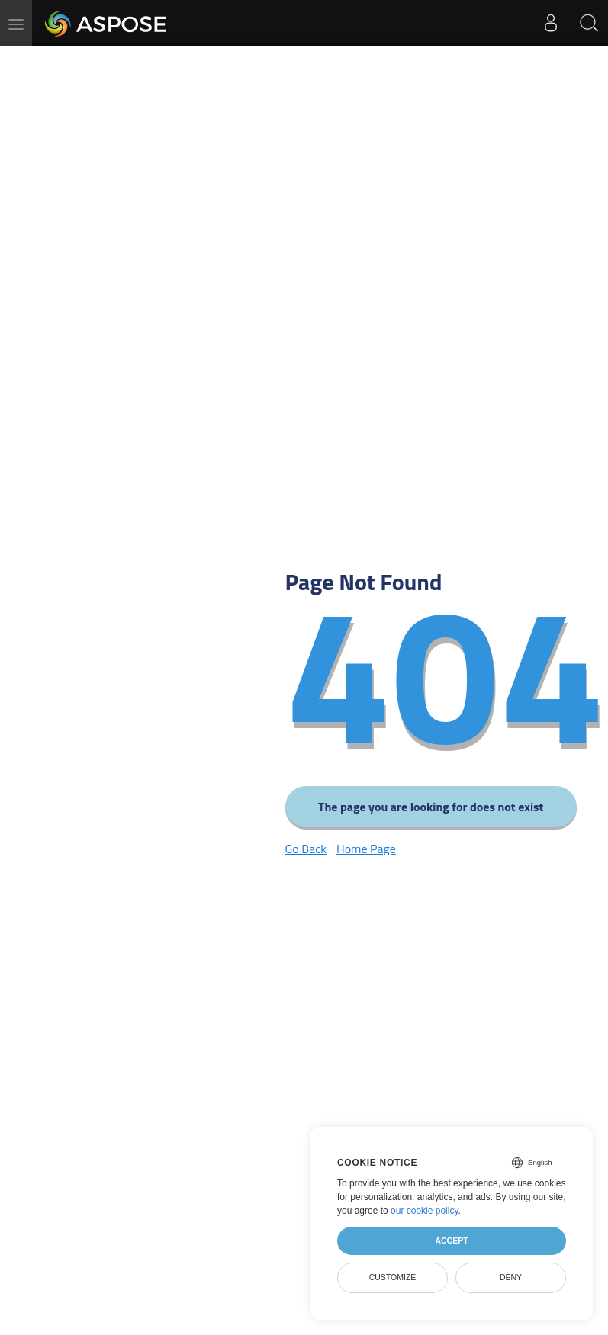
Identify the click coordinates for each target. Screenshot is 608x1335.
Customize (393, 1277)
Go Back (306, 848)
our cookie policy (424, 1210)
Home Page (366, 848)
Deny (511, 1277)
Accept (451, 1240)
